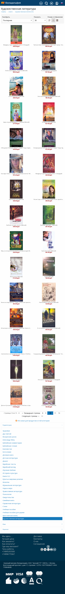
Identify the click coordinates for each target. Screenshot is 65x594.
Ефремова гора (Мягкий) (16, 199)
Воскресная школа (9, 437)
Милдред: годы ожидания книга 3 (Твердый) (16, 45)
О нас (36, 541)
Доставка (38, 536)
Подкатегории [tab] (7, 425)
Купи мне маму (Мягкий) (49, 251)
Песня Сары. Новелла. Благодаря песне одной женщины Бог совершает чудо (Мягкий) (49, 199)
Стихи (5, 506)
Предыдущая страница (31, 413)
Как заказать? (8, 541)
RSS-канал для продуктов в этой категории (34, 421)
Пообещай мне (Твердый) (49, 70)
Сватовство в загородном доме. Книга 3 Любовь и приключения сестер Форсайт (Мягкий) (16, 354)
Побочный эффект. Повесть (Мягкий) (16, 70)
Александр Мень (9, 440)
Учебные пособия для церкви (13, 512)
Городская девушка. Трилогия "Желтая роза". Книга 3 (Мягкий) (49, 354)
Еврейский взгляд (9, 467)
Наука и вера (7, 488)
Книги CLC (6, 476)
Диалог (5, 461)
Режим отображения (55, 17)
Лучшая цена (8, 539)
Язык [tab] (4, 524)
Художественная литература (24, 12)
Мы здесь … (7, 536)
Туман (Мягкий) (48, 276)
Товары (3, 12)
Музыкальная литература (12, 485)
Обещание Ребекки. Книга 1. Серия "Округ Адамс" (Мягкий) (16, 148)
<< (19, 413)
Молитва (6, 482)
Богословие (7, 452)
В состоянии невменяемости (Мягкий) (48, 328)
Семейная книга (8, 500)
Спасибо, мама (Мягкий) (48, 405)
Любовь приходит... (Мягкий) (48, 225)
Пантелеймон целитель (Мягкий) (48, 302)
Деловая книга (8, 455)
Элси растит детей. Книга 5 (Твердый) (49, 379)
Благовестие (7, 449)
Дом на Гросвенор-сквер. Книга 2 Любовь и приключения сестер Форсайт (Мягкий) (16, 405)
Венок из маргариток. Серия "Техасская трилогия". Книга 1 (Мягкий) (16, 302)
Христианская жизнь (10, 516)
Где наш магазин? (10, 546)
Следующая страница (30, 416)
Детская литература (10, 458)
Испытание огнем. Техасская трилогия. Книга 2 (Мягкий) (16, 328)
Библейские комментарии (12, 443)
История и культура (10, 473)
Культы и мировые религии (13, 479)
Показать (40, 19)
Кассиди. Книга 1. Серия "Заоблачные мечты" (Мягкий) (16, 173)
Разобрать (17, 19)
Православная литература (12, 491)
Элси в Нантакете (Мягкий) (16, 96)
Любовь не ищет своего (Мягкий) (16, 225)
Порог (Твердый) (16, 379)
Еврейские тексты (9, 464)
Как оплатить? (8, 544)
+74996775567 (8, 554)
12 (59, 413)
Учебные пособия (9, 509)
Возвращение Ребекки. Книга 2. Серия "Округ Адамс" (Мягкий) (49, 148)
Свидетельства (8, 497)
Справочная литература (11, 503)
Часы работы (8, 549)
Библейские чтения (10, 446)
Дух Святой (7, 434)
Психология (7, 494)
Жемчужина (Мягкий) (16, 276)
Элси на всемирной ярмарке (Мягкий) (49, 96)
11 (55, 413)
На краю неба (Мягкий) (49, 122)
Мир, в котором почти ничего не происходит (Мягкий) (16, 251)
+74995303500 (8, 551)
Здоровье (6, 431)
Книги (11, 12)
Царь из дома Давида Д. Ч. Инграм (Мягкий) (16, 122)
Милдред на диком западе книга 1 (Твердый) (49, 173)
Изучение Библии (9, 470)
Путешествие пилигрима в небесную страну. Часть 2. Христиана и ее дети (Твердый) (49, 45)
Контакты (38, 539)
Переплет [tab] (6, 529)
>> (42, 416)
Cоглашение (39, 544)
